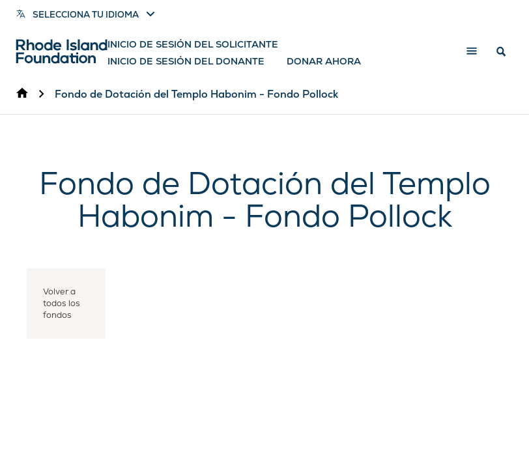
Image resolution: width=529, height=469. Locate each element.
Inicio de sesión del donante (185, 61)
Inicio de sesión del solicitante (192, 44)
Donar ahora (324, 61)
